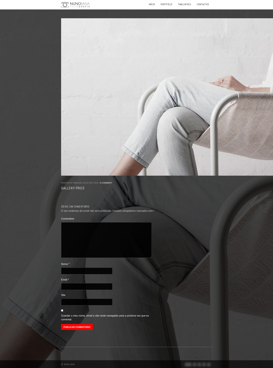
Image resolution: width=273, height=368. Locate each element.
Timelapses (184, 4)
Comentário (67, 218)
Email (65, 279)
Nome (65, 264)
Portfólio (166, 4)
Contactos (203, 4)
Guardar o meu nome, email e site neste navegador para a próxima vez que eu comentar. (105, 317)
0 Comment (106, 183)
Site (63, 295)
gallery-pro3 (73, 188)
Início (152, 4)
